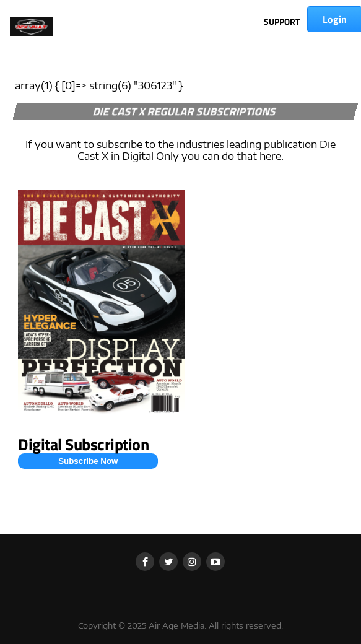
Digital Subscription (83, 444)
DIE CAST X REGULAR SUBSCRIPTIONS (185, 111)
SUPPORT (282, 21)
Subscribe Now (88, 461)
